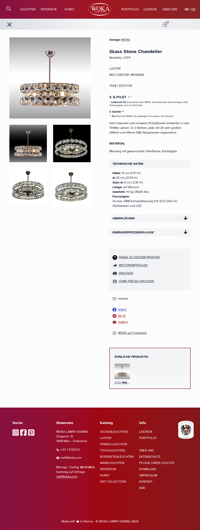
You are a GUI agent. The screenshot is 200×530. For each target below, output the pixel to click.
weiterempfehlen (133, 265)
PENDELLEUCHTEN (113, 444)
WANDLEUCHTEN (112, 463)
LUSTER (105, 438)
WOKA (125, 40)
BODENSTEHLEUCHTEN (117, 457)
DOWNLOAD (147, 469)
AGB (142, 488)
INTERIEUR (48, 9)
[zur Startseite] (100, 9)
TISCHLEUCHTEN (112, 450)
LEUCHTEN (28, 9)
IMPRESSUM (148, 475)
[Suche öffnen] (8, 8)
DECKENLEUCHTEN (114, 432)
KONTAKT (146, 482)
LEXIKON (150, 9)
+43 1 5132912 (68, 450)
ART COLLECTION (113, 482)
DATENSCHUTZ (150, 457)
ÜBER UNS (169, 9)
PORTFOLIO (130, 9)
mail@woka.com (68, 458)
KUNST (70, 9)
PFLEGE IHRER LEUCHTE (156, 463)
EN (193, 9)
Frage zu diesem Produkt (139, 257)
